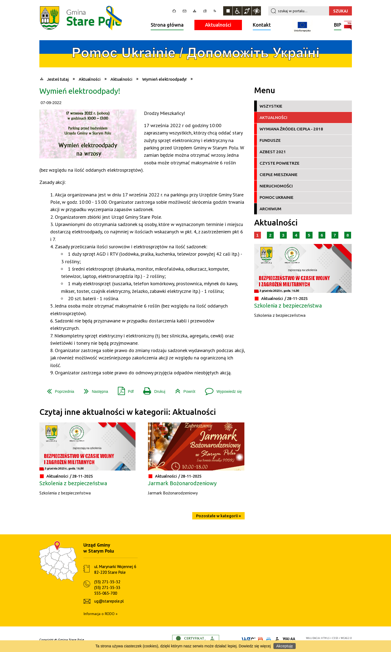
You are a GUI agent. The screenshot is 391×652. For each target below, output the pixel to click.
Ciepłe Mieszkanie (279, 174)
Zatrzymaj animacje (227, 10)
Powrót (183, 389)
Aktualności (218, 24)
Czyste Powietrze (279, 163)
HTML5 (325, 638)
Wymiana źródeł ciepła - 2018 (291, 129)
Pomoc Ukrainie (277, 197)
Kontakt (262, 24)
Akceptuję (284, 646)
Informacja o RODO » (100, 613)
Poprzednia (58, 389)
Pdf (123, 389)
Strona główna (167, 24)
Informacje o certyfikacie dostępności (195, 640)
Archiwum (270, 208)
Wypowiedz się (221, 389)
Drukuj (152, 389)
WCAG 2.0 (346, 638)
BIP (337, 25)
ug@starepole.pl (109, 601)
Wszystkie (271, 106)
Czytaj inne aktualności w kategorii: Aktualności (127, 412)
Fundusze (270, 140)
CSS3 (335, 638)
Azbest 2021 (273, 151)
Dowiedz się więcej (255, 646)
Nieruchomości (276, 186)
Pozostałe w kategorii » (218, 515)
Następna (94, 389)
